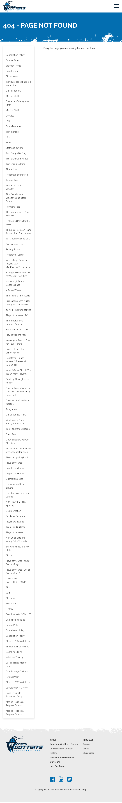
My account (12, 604)
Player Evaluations (15, 522)
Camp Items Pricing (15, 620)
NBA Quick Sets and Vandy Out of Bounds (16, 540)
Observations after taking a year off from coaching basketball (18, 392)
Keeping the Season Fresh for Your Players (18, 343)
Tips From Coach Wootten (14, 188)
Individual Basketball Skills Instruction (18, 84)
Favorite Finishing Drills (17, 330)
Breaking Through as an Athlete (17, 382)
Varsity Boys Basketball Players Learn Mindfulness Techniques (18, 264)
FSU (8, 138)
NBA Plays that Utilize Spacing (16, 504)
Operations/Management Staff (18, 104)
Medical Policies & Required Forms (15, 704)
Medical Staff (12, 97)
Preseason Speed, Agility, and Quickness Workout (18, 303)
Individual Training (14, 658)
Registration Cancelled (17, 175)
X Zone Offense (13, 291)
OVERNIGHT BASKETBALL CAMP (16, 581)
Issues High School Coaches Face (15, 284)
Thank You (11, 170)
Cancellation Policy (15, 55)
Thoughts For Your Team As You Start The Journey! (18, 232)
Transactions (12, 181)
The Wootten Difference (17, 647)
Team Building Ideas (15, 528)
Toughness (11, 410)
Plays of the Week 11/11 (18, 316)
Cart (8, 593)
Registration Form (15, 469)
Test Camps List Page (16, 154)
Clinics (86, 749)
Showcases (12, 77)
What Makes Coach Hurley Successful (15, 422)
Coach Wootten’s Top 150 (18, 615)
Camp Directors (13, 127)
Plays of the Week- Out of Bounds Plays (18, 563)
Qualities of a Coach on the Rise (17, 403)
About (9, 556)
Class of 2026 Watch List (18, 642)
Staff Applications (14, 148)
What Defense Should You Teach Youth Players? (18, 373)
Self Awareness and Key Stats (17, 549)
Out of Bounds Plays (16, 415)
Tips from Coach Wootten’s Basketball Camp (16, 198)
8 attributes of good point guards (18, 496)
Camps (86, 745)
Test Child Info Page (15, 165)
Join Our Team (57, 767)
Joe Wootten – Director (17, 688)
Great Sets (11, 435)
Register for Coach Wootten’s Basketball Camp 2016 (16, 362)
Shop (8, 588)
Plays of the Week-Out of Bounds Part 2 (18, 572)
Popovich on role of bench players (15, 352)
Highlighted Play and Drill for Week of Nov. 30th (18, 275)
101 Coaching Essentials (18, 239)
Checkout (10, 599)
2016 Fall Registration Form (16, 665)
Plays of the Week (14, 463)
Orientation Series (14, 479)
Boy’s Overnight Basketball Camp (14, 696)
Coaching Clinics (14, 652)
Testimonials (12, 132)
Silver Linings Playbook (17, 458)
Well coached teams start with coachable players (18, 451)
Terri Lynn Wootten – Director (64, 745)
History (9, 609)
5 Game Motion (13, 511)
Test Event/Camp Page (17, 159)
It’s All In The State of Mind (18, 310)
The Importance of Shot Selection (17, 215)
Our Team (55, 762)
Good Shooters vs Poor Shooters (17, 442)
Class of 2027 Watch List (18, 683)
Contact (10, 116)
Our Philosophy (13, 91)
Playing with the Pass (16, 335)
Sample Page (12, 61)
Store (8, 143)
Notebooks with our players (15, 487)
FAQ (8, 121)
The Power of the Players (18, 296)
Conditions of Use (14, 245)
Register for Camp (15, 255)
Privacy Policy (13, 250)
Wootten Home (13, 66)
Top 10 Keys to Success (18, 429)
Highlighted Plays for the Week (18, 223)
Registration (12, 72)
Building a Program (15, 517)
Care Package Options (17, 672)
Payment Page (13, 207)
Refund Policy (12, 625)
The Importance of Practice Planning (15, 323)
